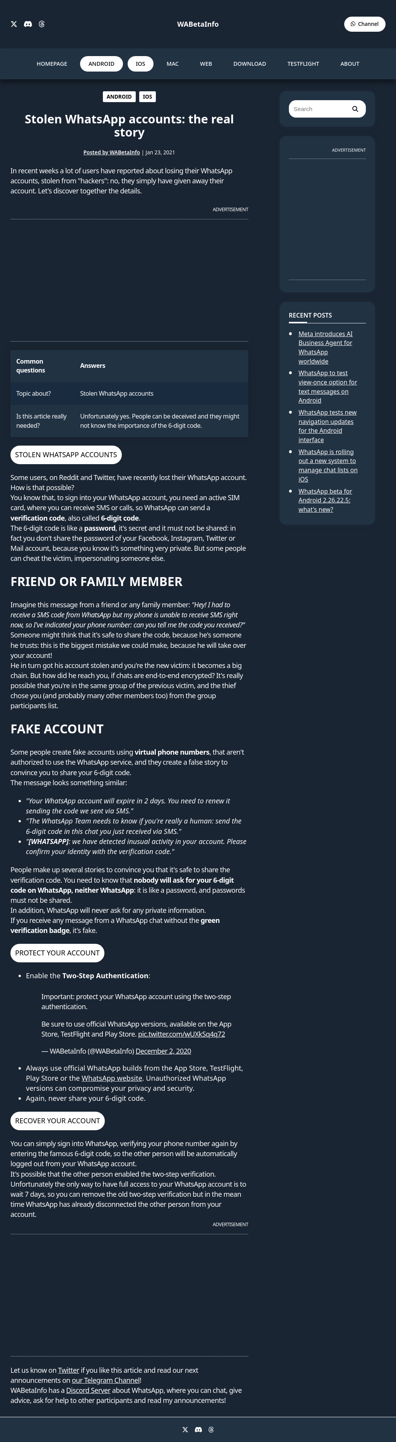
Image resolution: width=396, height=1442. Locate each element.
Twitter (68, 1370)
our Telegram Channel (106, 1380)
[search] (355, 109)
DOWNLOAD (250, 63)
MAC (173, 63)
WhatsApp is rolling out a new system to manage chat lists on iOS (328, 466)
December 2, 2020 (163, 1051)
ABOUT (349, 63)
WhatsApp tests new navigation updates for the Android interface (328, 426)
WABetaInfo (197, 24)
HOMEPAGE (52, 63)
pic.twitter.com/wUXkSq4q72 (181, 1034)
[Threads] (42, 24)
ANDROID (101, 63)
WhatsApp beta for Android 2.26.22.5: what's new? (325, 500)
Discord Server (88, 1390)
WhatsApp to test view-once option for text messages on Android (328, 387)
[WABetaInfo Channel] (365, 24)
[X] (13, 24)
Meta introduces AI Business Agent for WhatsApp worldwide (326, 348)
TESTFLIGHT (303, 63)
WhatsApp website (112, 1078)
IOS (140, 63)
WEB (206, 63)
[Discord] (28, 24)
